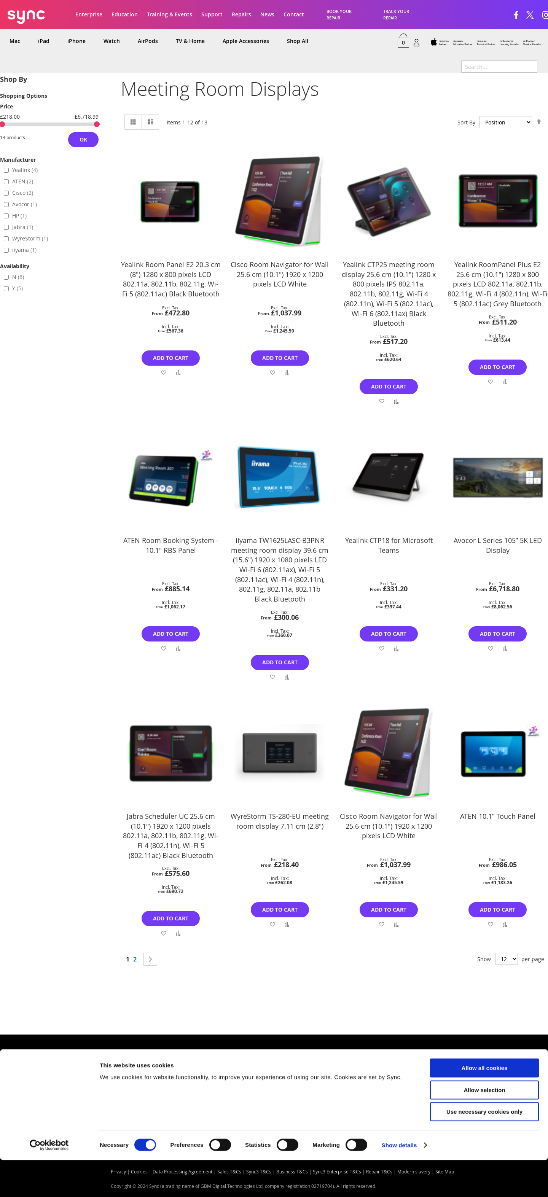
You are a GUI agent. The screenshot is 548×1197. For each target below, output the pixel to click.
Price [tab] (6, 106)
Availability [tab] (14, 266)
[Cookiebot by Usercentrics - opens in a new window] (49, 1182)
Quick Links (25, 1071)
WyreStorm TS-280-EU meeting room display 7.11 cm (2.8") (280, 821)
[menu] (274, 41)
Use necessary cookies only (484, 1148)
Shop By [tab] (13, 79)
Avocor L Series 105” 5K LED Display (498, 545)
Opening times (270, 1071)
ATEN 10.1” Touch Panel (497, 816)
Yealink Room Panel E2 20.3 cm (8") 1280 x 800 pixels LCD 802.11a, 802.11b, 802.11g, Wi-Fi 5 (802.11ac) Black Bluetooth (171, 279)
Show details (399, 1182)
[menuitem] (15, 41)
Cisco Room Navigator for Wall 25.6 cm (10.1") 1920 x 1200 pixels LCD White (280, 274)
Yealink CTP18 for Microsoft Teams (389, 545)
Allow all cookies (485, 1104)
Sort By (466, 122)
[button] (163, 372)
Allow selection (484, 1127)
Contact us (131, 1071)
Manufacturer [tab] (18, 159)
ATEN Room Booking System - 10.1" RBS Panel (170, 545)
